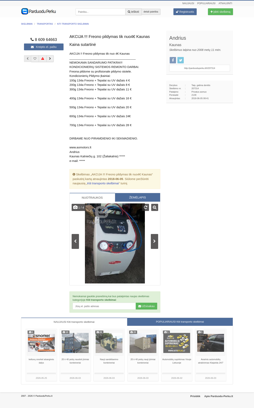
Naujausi (188, 3)
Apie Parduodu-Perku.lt (218, 396)
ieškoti (133, 11)
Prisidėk (195, 396)
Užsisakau (146, 306)
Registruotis (185, 11)
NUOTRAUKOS (92, 197)
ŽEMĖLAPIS (137, 197)
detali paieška (151, 11)
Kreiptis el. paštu (43, 46)
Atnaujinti (225, 3)
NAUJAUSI (74, 321)
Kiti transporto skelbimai (103, 183)
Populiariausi (206, 3)
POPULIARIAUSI (180, 321)
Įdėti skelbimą (220, 11)
